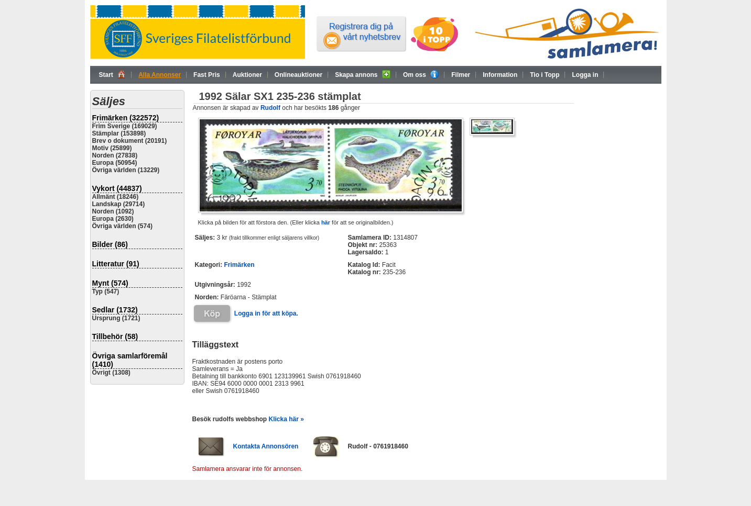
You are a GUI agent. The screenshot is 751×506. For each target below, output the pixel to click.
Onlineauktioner (298, 74)
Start (112, 74)
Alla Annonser (159, 74)
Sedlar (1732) (115, 310)
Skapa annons (362, 74)
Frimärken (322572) (125, 118)
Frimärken (239, 264)
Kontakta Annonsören (266, 446)
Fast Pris (206, 74)
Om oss (421, 74)
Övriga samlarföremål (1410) (130, 360)
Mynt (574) (110, 283)
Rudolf (270, 107)
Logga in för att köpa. (266, 313)
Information (500, 74)
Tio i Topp (544, 74)
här (325, 222)
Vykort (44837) (117, 188)
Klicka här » (286, 419)
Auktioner (247, 74)
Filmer (460, 74)
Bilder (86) (110, 244)
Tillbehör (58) (115, 336)
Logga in (585, 74)
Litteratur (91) (115, 264)
